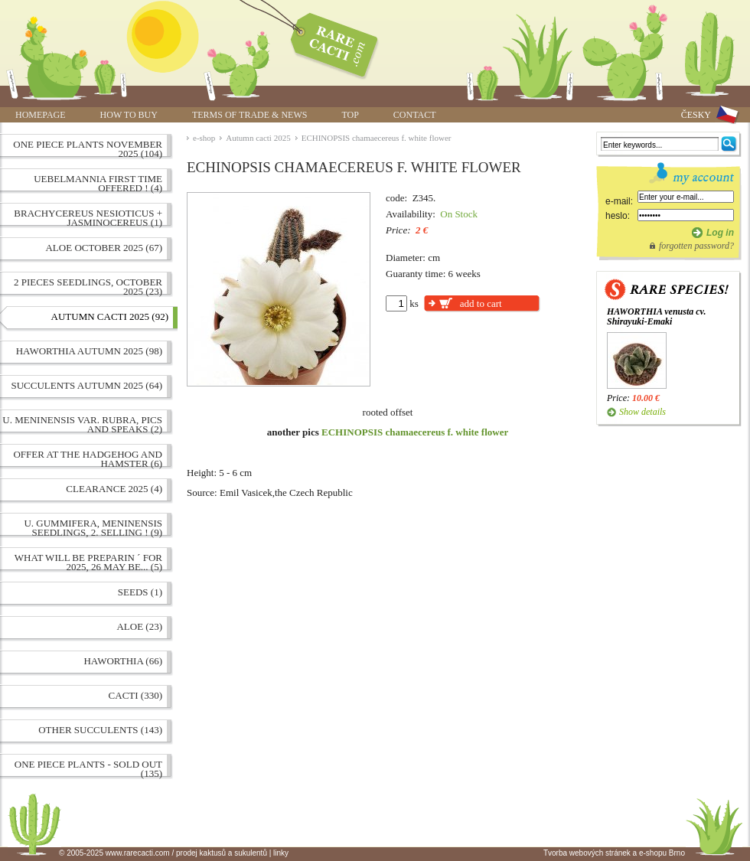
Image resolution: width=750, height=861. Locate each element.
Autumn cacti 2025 (258, 137)
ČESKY (696, 114)
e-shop (204, 137)
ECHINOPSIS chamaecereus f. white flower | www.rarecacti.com (326, 42)
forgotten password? (696, 245)
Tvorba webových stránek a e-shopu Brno (614, 853)
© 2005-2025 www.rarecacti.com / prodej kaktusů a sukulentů (163, 853)
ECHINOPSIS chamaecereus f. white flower (377, 137)
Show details (642, 411)
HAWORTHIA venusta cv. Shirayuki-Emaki (656, 316)
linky (281, 853)
